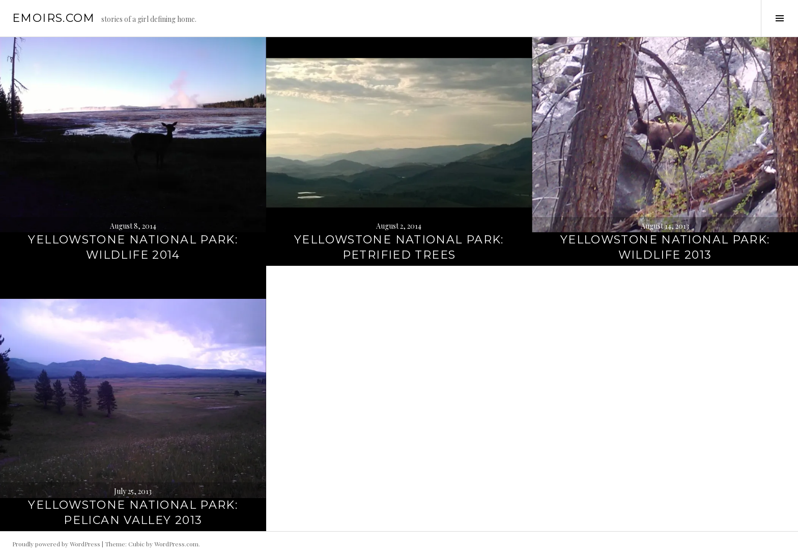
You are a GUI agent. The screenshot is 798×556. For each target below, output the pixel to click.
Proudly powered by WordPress (56, 544)
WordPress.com (176, 544)
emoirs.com (53, 18)
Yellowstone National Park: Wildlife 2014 (133, 247)
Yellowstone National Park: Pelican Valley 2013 (133, 512)
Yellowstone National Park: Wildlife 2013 (665, 247)
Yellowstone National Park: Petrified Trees (399, 247)
